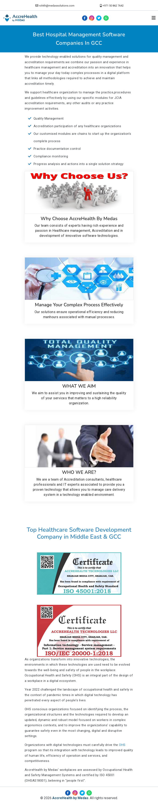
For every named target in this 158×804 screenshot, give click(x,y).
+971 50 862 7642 (113, 5)
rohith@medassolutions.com (56, 5)
